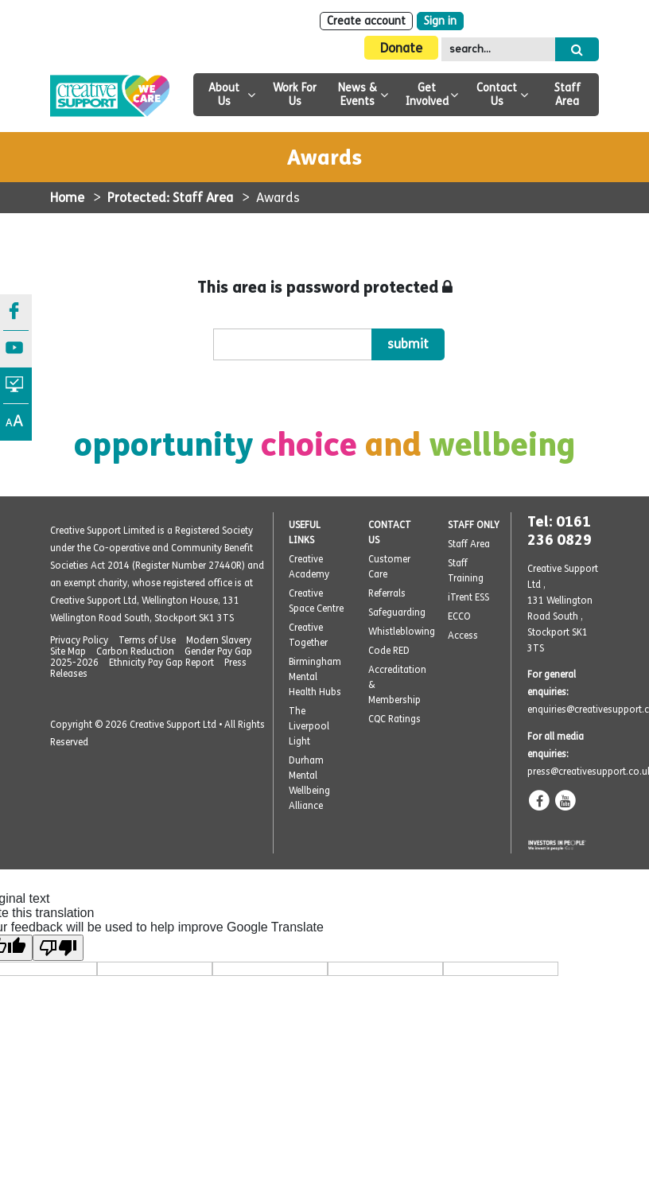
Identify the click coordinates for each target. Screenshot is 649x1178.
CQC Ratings (394, 719)
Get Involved (427, 94)
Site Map (68, 651)
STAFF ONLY (473, 525)
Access (463, 635)
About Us (223, 94)
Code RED (389, 650)
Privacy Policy (79, 640)
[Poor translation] (58, 948)
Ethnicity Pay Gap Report (161, 662)
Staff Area (567, 94)
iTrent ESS (468, 597)
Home (67, 197)
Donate (401, 48)
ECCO (459, 616)
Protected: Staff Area (170, 197)
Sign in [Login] (440, 21)
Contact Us (496, 94)
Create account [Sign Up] (366, 21)
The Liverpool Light (309, 726)
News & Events (357, 94)
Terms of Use (147, 640)
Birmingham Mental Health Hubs (315, 677)
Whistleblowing (401, 631)
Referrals (387, 593)
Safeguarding (397, 612)
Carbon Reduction (135, 651)
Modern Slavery (218, 640)
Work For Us (295, 94)
